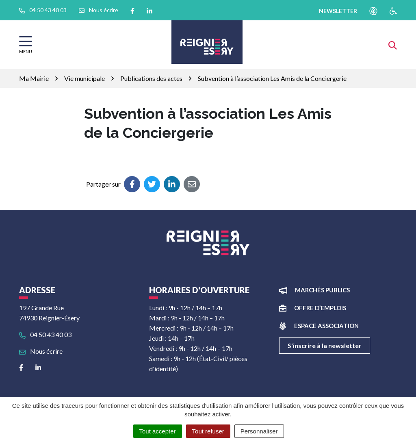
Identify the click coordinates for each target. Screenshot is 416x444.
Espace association (326, 325)
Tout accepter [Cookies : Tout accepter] (157, 431)
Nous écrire (41, 351)
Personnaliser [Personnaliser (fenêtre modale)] (259, 431)
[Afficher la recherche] (392, 44)
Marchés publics (322, 290)
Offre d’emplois (320, 307)
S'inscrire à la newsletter (325, 345)
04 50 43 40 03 (45, 334)
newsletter (338, 10)
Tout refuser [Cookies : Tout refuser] (208, 431)
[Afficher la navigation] (25, 45)
